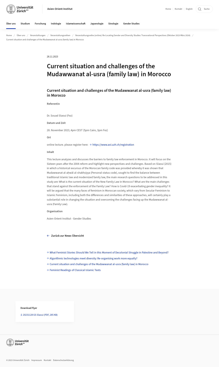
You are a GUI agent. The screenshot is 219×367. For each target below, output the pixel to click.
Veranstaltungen (37, 35)
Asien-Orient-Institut (59, 9)
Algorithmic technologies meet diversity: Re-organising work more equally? (93, 258)
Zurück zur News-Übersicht (65, 236)
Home (168, 9)
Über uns (21, 35)
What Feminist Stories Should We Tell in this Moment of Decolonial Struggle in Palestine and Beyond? (109, 253)
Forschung (40, 23)
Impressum (36, 360)
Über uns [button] (11, 23)
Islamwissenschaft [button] (75, 23)
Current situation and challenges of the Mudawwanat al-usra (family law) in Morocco (45, 39)
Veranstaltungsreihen (60, 35)
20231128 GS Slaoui (40, 315)
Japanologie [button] (96, 23)
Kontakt (178, 9)
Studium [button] (25, 23)
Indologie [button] (56, 23)
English (189, 9)
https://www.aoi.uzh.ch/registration (113, 145)
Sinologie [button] (113, 23)
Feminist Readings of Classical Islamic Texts (75, 270)
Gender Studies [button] (131, 23)
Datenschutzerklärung (63, 360)
